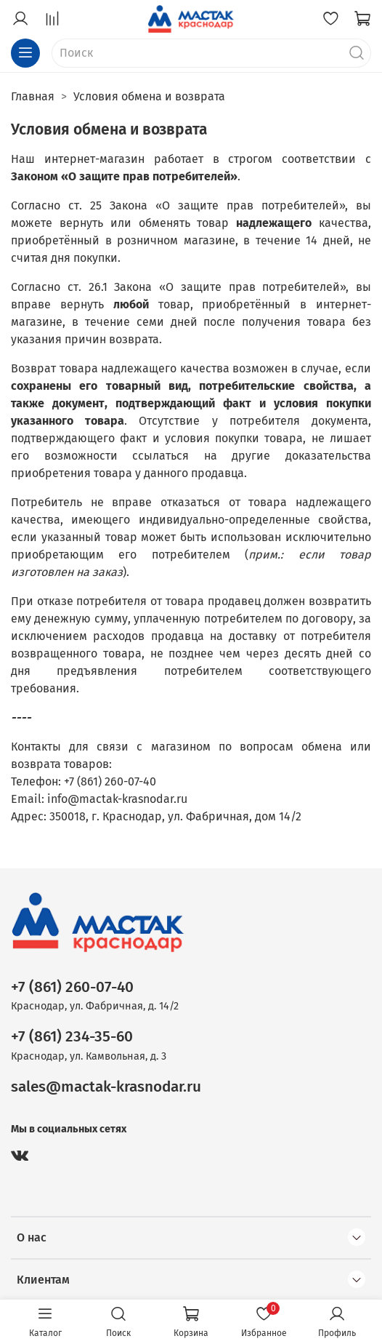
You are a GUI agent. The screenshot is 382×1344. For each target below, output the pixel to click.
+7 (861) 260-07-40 (72, 987)
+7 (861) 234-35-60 (72, 1037)
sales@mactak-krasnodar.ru (106, 1087)
